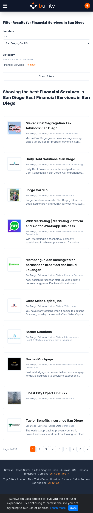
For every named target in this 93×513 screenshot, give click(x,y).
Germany (43, 473)
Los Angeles (39, 482)
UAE (74, 470)
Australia (65, 470)
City (5, 36)
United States (22, 470)
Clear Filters (46, 76)
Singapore (30, 473)
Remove (31, 64)
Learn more (58, 508)
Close (73, 507)
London (21, 479)
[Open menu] (5, 6)
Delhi (76, 479)
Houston (55, 479)
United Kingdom (41, 470)
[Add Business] (87, 6)
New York (34, 479)
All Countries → (59, 473)
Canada (83, 470)
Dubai (44, 479)
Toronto (85, 479)
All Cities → (55, 482)
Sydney (66, 479)
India (55, 470)
